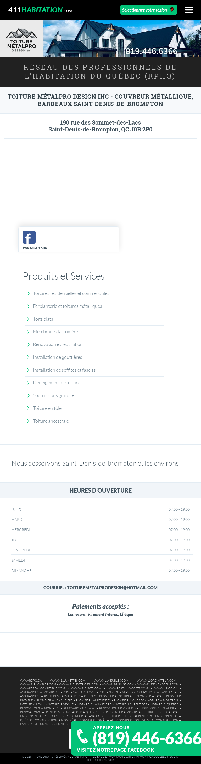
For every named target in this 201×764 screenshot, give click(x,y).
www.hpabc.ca (165, 688)
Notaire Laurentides (131, 704)
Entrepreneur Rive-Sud (38, 716)
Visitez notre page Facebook (115, 749)
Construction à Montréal (56, 720)
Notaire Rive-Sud (61, 704)
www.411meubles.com (111, 680)
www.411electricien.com (79, 684)
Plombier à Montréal (116, 696)
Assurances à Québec (79, 696)
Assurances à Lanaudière (157, 692)
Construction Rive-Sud (134, 720)
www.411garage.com (118, 684)
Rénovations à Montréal (40, 708)
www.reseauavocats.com (128, 688)
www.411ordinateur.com (156, 680)
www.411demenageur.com (158, 684)
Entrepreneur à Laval (162, 712)
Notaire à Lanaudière (94, 704)
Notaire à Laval (32, 704)
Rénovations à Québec (80, 712)
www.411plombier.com (38, 684)
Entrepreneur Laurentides (130, 716)
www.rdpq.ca (31, 680)
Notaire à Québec (164, 704)
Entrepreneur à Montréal (121, 712)
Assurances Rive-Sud (115, 692)
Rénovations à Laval (79, 708)
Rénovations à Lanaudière (158, 708)
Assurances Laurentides (39, 696)
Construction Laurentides (61, 724)
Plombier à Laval (149, 696)
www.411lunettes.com (67, 680)
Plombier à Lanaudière (54, 700)
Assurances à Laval (79, 692)
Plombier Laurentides (93, 700)
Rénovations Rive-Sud (116, 708)
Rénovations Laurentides (40, 712)
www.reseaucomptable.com (42, 688)
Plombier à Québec (129, 700)
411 (40, 9)
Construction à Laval (97, 720)
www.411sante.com (86, 688)
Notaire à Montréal (163, 700)
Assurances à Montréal (39, 692)
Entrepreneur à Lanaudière (82, 716)
